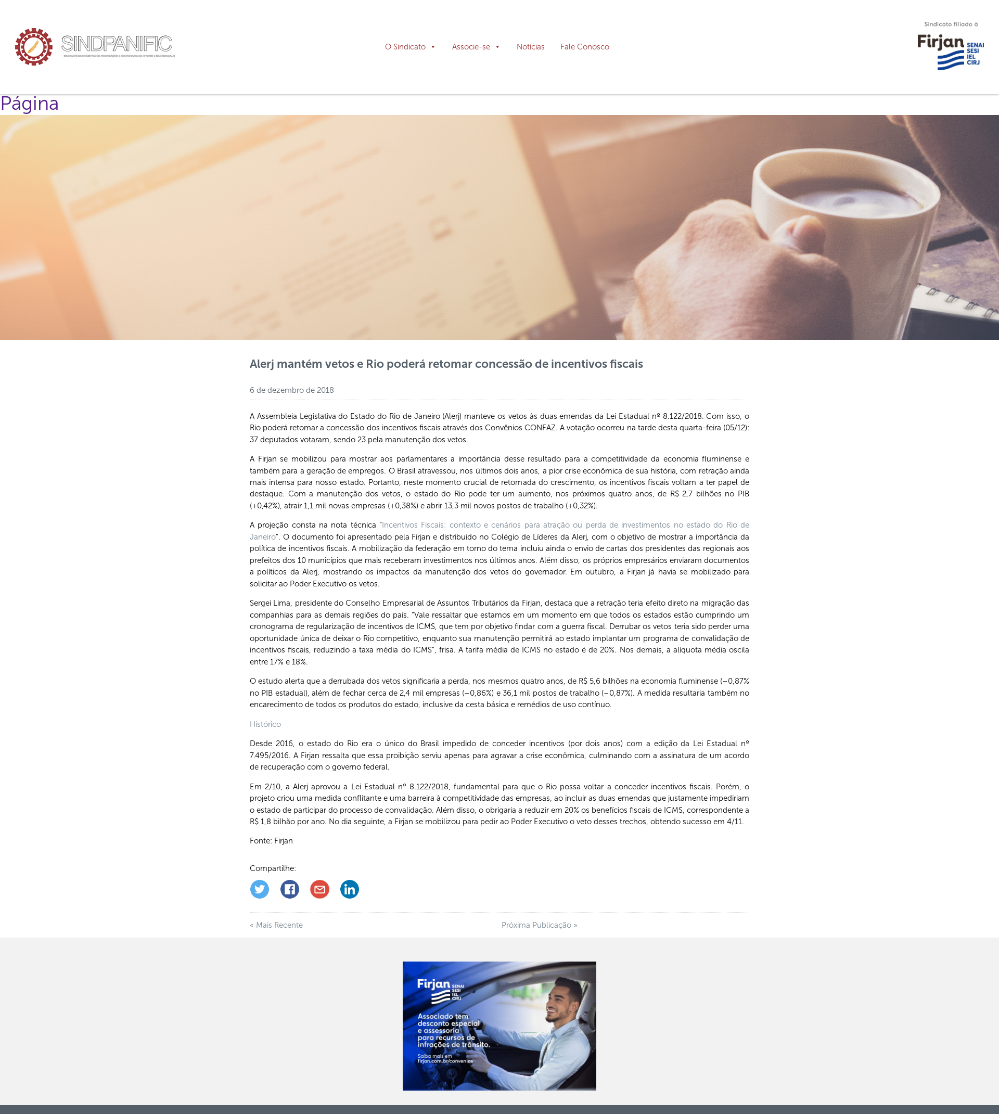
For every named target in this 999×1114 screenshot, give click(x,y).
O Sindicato (405, 47)
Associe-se (471, 47)
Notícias (531, 47)
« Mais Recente (276, 919)
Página (29, 97)
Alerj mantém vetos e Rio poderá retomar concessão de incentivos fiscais (446, 358)
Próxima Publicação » (540, 919)
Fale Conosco (584, 47)
